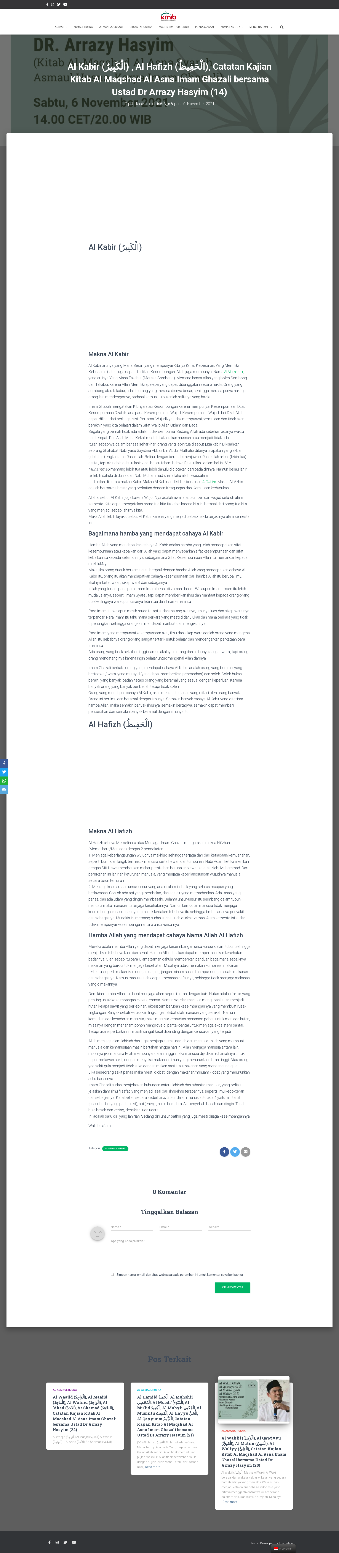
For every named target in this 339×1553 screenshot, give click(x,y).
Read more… (153, 1467)
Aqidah (61, 26)
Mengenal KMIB (260, 26)
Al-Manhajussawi (111, 26)
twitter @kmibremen (59, 5)
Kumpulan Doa (232, 26)
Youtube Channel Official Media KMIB (65, 5)
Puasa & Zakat (204, 26)
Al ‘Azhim (209, 481)
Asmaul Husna (83, 26)
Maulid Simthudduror (174, 26)
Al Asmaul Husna (115, 1148)
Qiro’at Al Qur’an (141, 26)
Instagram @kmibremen (52, 5)
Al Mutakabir (234, 371)
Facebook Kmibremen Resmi (47, 5)
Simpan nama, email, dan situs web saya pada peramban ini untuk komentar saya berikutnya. (180, 1274)
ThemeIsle (286, 1543)
